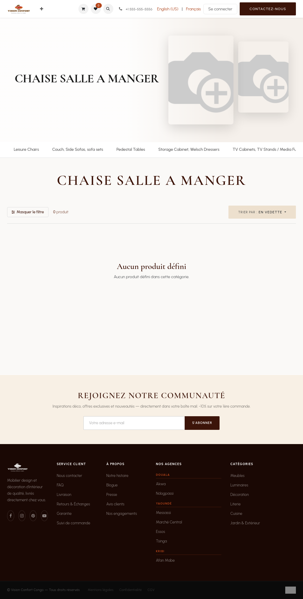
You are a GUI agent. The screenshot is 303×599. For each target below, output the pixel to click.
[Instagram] (21, 515)
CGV (150, 590)
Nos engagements (121, 513)
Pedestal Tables (130, 149)
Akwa (161, 484)
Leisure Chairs (26, 149)
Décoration (239, 494)
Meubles (237, 475)
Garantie (64, 513)
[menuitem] (42, 9)
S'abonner (202, 423)
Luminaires (239, 485)
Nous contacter (69, 475)
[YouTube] (44, 515)
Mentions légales (100, 590)
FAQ (60, 485)
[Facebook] (10, 515)
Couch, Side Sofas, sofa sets (77, 149)
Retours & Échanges (73, 504)
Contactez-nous (267, 9)
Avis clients (115, 504)
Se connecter (220, 9)
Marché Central (169, 522)
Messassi (163, 512)
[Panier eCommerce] (83, 9)
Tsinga (161, 541)
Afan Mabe (165, 560)
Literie (235, 504)
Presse (111, 494)
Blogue (111, 485)
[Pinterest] (33, 515)
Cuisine (236, 513)
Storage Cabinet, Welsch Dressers (188, 149)
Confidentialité (130, 590)
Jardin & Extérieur (245, 523)
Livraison (64, 494)
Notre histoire (117, 475)
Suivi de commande (73, 523)
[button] (108, 9)
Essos (160, 531)
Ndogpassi (165, 493)
